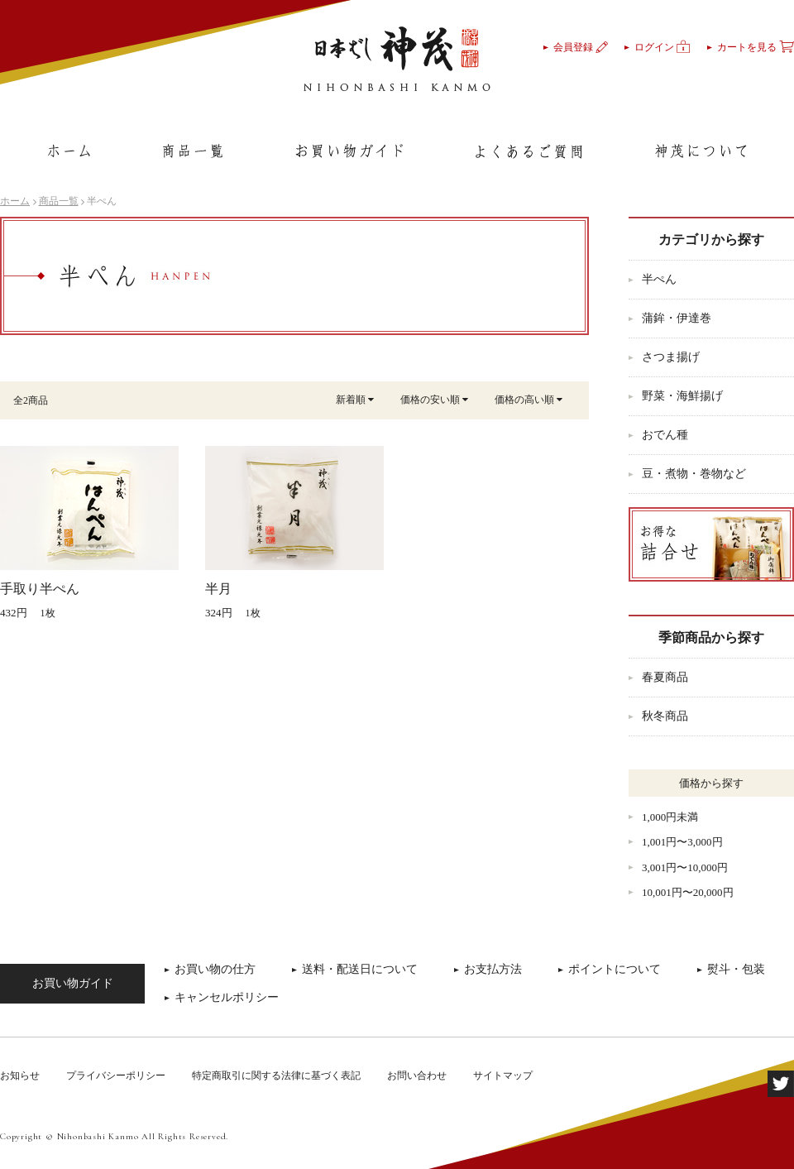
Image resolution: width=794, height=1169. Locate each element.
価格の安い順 (434, 399)
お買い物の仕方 (215, 969)
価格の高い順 (528, 399)
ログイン (662, 47)
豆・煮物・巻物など (694, 473)
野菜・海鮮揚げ (682, 396)
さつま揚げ (671, 357)
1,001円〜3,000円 (682, 841)
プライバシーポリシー (115, 1075)
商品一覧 (59, 201)
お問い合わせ (417, 1075)
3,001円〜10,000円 (685, 867)
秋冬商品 (665, 716)
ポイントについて (614, 969)
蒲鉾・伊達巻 (676, 318)
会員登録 (580, 47)
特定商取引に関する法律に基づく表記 (276, 1075)
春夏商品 (665, 677)
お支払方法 (493, 969)
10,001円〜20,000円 (688, 892)
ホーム (15, 201)
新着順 (355, 399)
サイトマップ (503, 1075)
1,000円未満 (670, 817)
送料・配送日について (360, 969)
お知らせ (20, 1075)
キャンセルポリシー (227, 997)
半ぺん (659, 279)
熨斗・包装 (736, 969)
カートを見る (755, 47)
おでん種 (665, 435)
